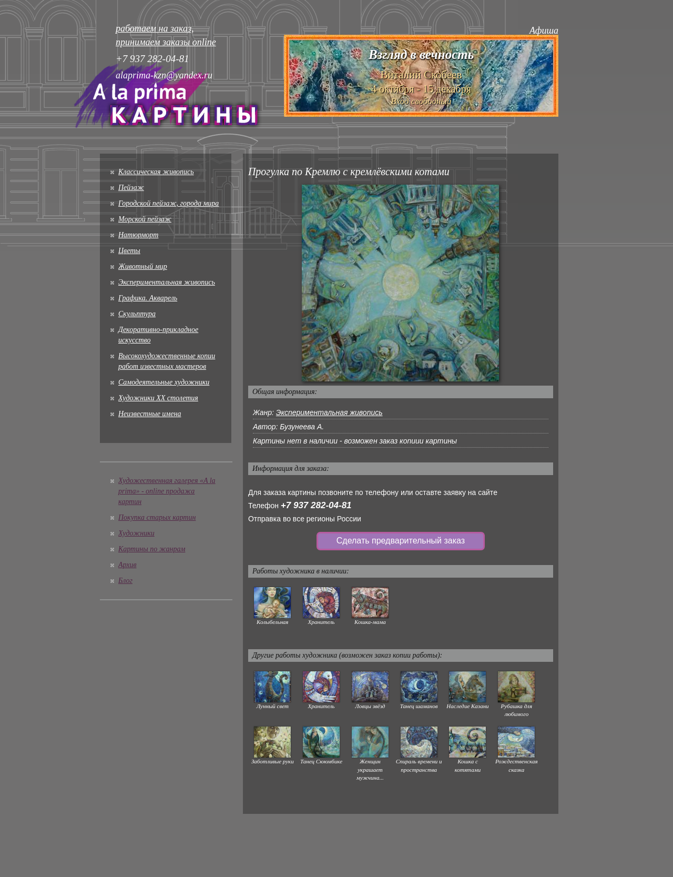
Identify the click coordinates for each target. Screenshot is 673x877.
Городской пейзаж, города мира (168, 203)
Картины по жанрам (151, 549)
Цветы (129, 251)
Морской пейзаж (144, 219)
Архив (127, 565)
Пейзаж (131, 187)
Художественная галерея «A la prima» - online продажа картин (167, 491)
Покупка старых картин (157, 517)
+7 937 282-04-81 (316, 505)
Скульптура (137, 314)
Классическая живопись (156, 172)
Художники (136, 533)
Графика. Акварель (147, 298)
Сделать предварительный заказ (400, 540)
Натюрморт (138, 235)
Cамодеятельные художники (163, 382)
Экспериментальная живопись (166, 282)
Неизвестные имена (149, 414)
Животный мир (142, 266)
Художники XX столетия (158, 398)
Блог (125, 580)
